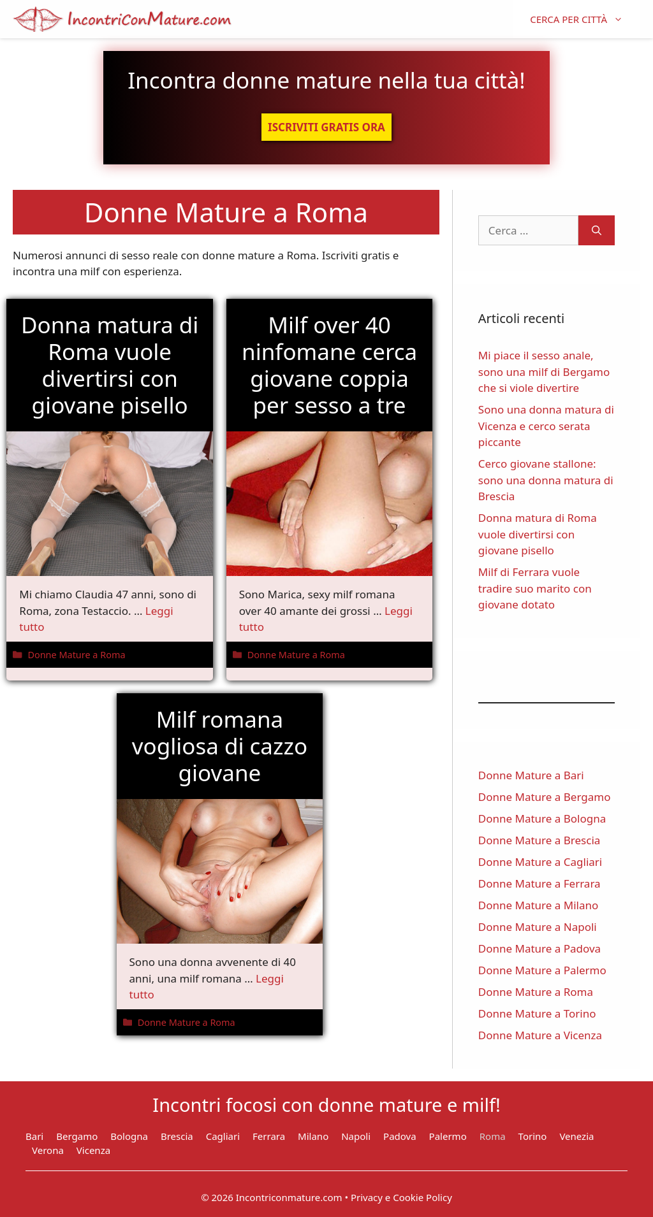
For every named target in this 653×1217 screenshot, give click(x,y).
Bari (34, 1136)
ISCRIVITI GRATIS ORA (326, 127)
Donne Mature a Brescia (539, 840)
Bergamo (77, 1136)
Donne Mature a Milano (538, 905)
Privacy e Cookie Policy (401, 1197)
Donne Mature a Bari (531, 775)
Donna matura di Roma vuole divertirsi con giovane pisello (109, 365)
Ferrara (269, 1136)
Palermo (448, 1136)
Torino (532, 1136)
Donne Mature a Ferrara (539, 883)
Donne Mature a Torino (537, 1013)
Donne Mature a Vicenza (540, 1035)
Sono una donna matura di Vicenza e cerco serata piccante (546, 425)
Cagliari (223, 1136)
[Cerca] (596, 230)
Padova (399, 1136)
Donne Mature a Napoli (537, 926)
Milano (313, 1136)
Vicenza (93, 1150)
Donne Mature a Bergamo (544, 796)
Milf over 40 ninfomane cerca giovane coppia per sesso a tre (329, 365)
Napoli (356, 1136)
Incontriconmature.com (289, 1197)
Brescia (177, 1136)
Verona (48, 1150)
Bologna (129, 1136)
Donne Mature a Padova (539, 948)
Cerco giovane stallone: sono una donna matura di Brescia (545, 479)
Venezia (576, 1136)
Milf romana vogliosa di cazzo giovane (219, 746)
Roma (493, 1136)
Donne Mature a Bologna (542, 818)
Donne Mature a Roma (76, 655)
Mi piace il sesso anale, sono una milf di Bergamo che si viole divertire (544, 371)
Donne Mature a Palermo (542, 970)
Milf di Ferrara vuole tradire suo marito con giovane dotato (535, 588)
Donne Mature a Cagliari (540, 861)
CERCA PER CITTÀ (585, 19)
